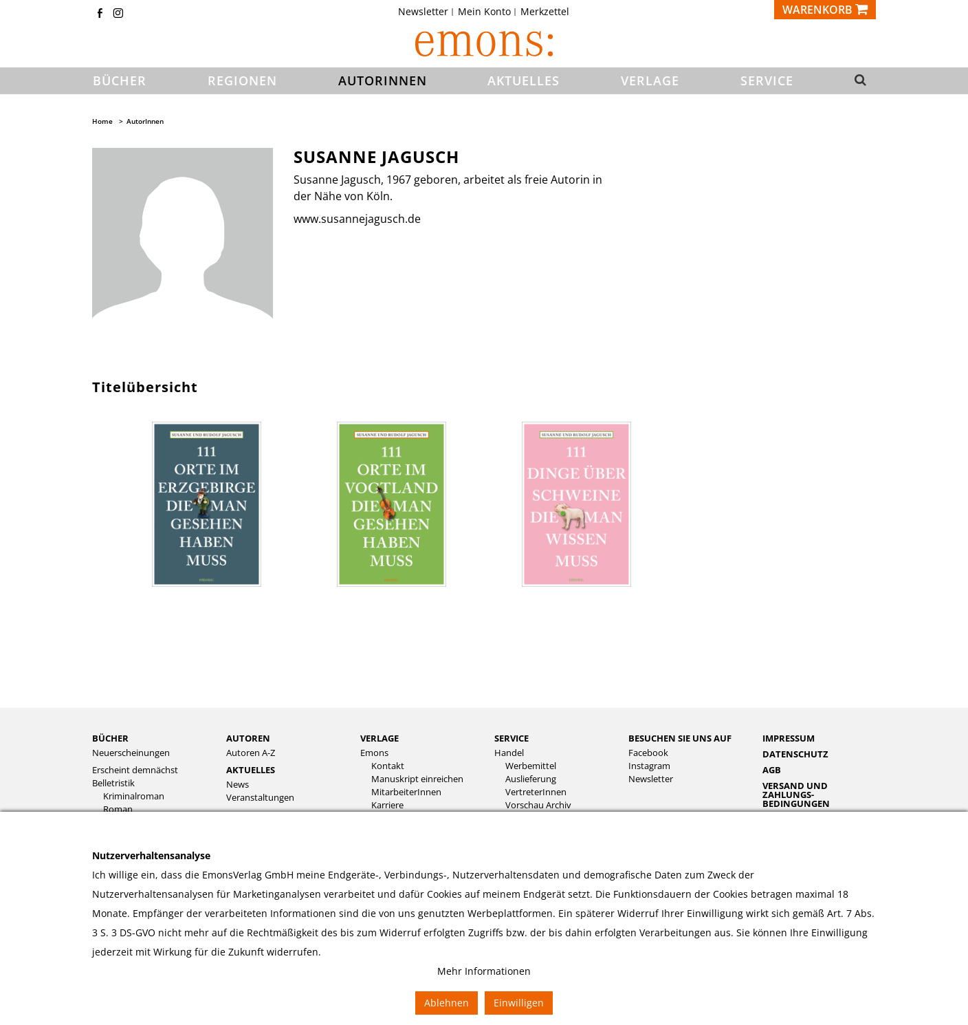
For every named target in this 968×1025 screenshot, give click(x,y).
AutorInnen (145, 121)
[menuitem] (427, 12)
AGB (771, 770)
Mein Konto (484, 12)
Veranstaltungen (260, 797)
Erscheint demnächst (135, 770)
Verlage (379, 738)
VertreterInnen (535, 792)
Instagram (649, 766)
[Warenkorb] (825, 9)
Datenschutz (795, 754)
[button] (856, 81)
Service (511, 738)
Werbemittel (530, 766)
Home (102, 121)
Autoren (248, 738)
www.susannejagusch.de (357, 218)
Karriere (387, 805)
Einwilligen (519, 1002)
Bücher (110, 738)
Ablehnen (446, 1002)
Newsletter (423, 12)
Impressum (788, 738)
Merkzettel (544, 12)
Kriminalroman (133, 796)
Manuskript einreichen (417, 779)
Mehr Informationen (484, 971)
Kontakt (387, 766)
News (237, 784)
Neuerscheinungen (131, 753)
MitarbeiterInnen (406, 792)
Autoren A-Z (250, 753)
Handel (509, 753)
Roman (118, 809)
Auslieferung (530, 779)
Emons (374, 753)
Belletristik (113, 783)
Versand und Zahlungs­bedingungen (796, 794)
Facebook (648, 753)
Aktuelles (250, 770)
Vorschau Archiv (538, 805)
